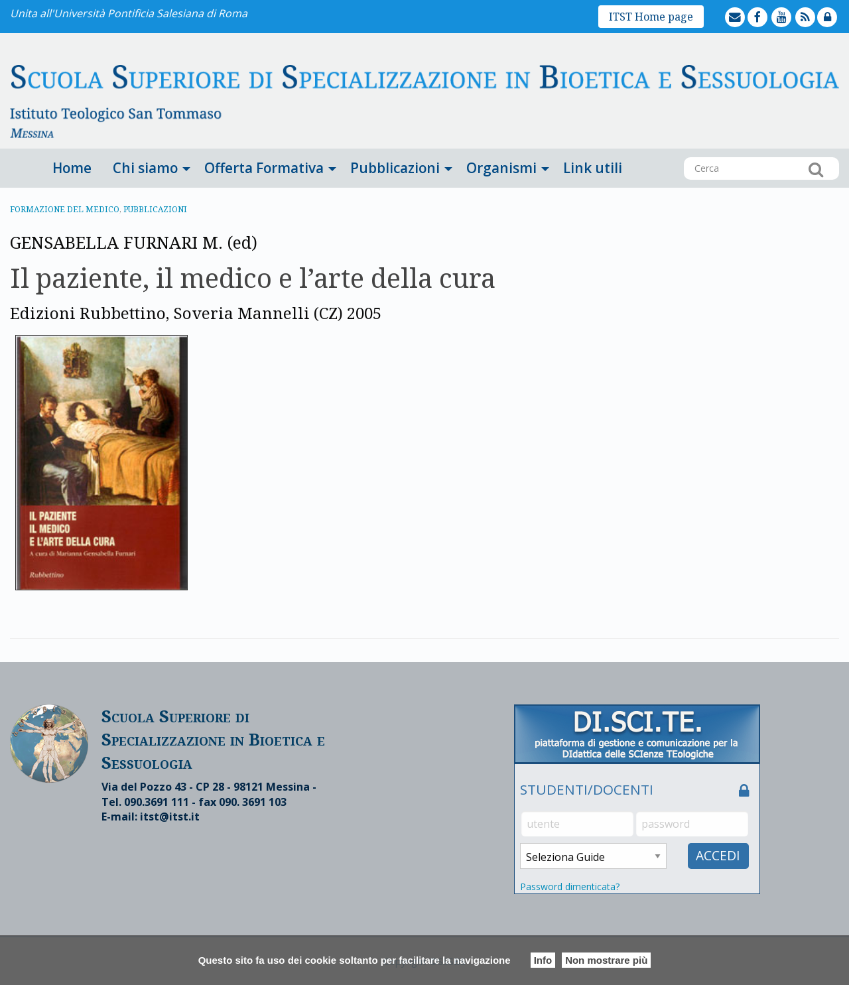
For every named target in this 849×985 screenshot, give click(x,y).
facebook (769, 7)
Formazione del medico (64, 209)
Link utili (592, 168)
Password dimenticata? (570, 886)
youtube (793, 7)
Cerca (816, 169)
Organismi (501, 168)
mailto (746, 7)
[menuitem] (72, 168)
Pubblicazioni (395, 168)
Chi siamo (145, 168)
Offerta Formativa (264, 168)
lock (838, 7)
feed (816, 7)
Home (72, 168)
